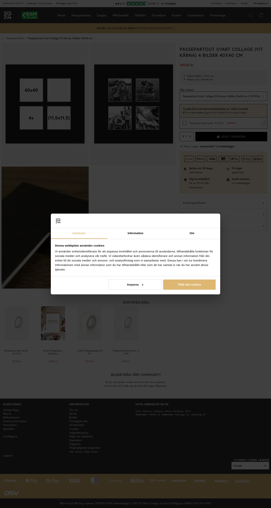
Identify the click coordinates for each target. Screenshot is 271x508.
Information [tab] (135, 233)
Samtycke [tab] (79, 233)
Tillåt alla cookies (189, 284)
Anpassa (135, 284)
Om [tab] (192, 233)
